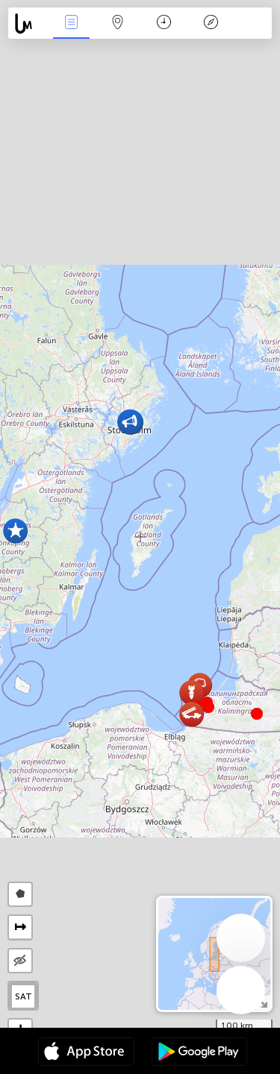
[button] (208, 707)
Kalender (164, 23)
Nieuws (70, 23)
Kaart (118, 23)
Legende (210, 23)
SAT (23, 996)
